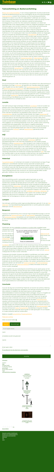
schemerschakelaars (10, 217)
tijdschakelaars (38, 58)
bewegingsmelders (26, 58)
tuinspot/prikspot (7, 114)
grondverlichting (18, 143)
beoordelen (5, 428)
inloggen (4, 360)
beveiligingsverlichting (33, 87)
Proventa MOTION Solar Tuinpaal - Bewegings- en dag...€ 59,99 (27, 407)
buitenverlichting (7, 16)
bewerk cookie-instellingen (10, 433)
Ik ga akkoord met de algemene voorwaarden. (15, 350)
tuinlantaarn (31, 140)
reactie (4, 340)
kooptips (13, 372)
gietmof (47, 250)
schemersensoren (42, 299)
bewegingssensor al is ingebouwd (13, 88)
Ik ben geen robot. (7, 347)
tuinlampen (18, 85)
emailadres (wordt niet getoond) (11, 336)
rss (3, 438)
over (3, 439)
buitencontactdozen (29, 262)
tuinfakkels (29, 191)
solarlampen (14, 95)
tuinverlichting (32, 34)
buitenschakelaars (42, 262)
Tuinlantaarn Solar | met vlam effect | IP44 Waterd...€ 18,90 (27, 421)
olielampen (43, 191)
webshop (27, 374)
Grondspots (5, 245)
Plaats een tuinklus (7, 317)
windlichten (36, 191)
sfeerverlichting (17, 206)
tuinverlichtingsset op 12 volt (41, 233)
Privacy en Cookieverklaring (27, 241)
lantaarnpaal (43, 114)
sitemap (4, 437)
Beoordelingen (15, 324)
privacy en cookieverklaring (10, 434)
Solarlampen (17, 186)
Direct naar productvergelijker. (11, 12)
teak (42, 151)
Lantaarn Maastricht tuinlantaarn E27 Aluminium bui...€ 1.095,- (27, 392)
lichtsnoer (16, 129)
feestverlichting (28, 129)
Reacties (6, 324)
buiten (17, 308)
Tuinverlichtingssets (8, 162)
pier (3, 364)
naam (4, 332)
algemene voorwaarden (9, 435)
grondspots (33, 106)
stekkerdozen (6, 238)
